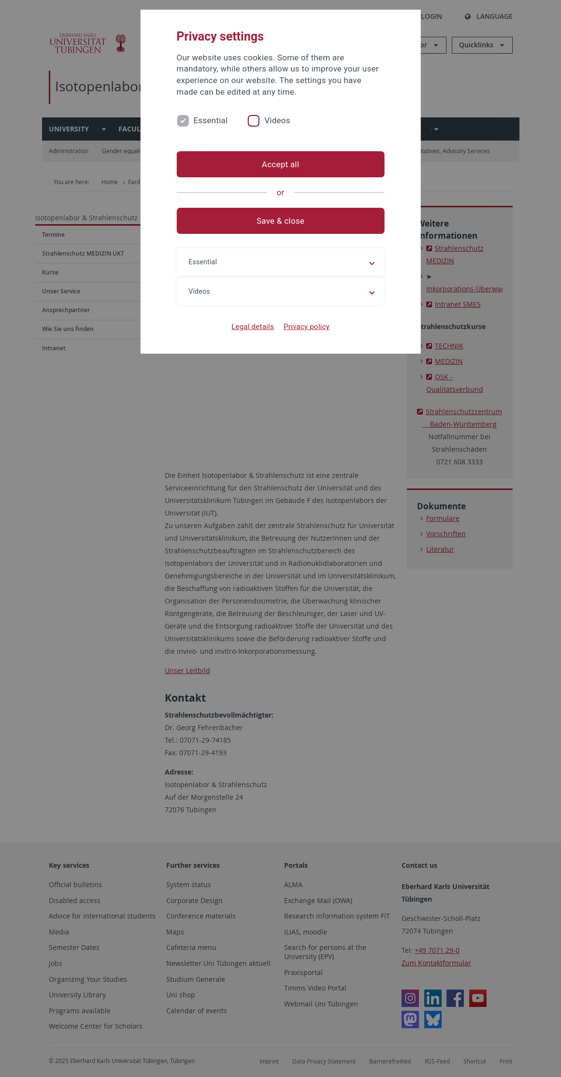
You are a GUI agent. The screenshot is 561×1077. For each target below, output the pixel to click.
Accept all (280, 164)
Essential (210, 120)
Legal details (252, 326)
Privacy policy (307, 326)
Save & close (280, 221)
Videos (277, 120)
